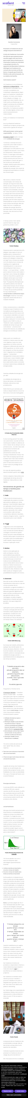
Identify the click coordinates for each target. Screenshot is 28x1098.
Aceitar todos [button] (20, 1091)
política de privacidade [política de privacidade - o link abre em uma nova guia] (7, 1069)
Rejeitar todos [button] (8, 1091)
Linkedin (14, 854)
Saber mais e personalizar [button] (14, 1095)
